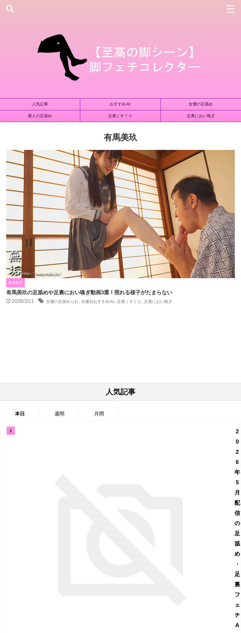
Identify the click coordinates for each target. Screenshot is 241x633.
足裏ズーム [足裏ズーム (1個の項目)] (138, 558)
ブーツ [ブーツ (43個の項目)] (204, 538)
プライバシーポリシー (130, 592)
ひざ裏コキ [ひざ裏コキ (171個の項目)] (13, 538)
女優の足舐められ (163, 181)
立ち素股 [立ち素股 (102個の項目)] (155, 548)
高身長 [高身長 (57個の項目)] (222, 558)
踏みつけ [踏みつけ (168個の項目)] (200, 558)
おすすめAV (120, 104)
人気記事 (40, 104)
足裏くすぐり (120, 115)
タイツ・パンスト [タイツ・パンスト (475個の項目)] (79, 538)
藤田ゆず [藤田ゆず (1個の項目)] (45, 558)
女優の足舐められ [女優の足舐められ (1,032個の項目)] (82, 548)
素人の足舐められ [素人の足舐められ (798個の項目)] (218, 548)
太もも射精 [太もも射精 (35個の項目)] (17, 548)
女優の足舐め (201, 104)
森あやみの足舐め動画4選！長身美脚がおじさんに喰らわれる (138, 429)
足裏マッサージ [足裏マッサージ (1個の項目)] (170, 558)
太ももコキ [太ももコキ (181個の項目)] (228, 538)
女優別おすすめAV (206, 181)
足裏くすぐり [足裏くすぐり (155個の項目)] (73, 558)
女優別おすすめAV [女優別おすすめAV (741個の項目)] (122, 548)
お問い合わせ (167, 592)
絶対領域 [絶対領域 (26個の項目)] (21, 558)
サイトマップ (92, 592)
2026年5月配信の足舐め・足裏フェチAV (138, 326)
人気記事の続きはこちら (120, 488)
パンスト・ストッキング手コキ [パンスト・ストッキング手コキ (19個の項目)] (162, 538)
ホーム (67, 592)
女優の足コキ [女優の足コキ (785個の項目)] (46, 548)
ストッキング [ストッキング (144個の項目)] (43, 538)
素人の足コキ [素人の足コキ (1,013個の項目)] (182, 548)
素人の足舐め (40, 115)
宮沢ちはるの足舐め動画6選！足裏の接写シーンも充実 (138, 369)
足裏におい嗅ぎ (201, 115)
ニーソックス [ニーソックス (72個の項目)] (115, 538)
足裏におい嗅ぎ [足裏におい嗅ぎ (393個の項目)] (107, 558)
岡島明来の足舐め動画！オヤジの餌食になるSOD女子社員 (138, 399)
